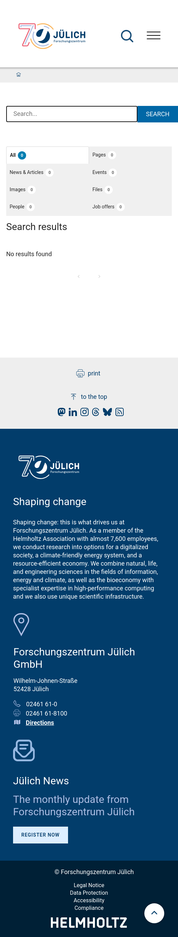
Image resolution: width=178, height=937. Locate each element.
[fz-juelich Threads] (94, 413)
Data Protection (89, 893)
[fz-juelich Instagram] (83, 413)
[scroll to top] (154, 913)
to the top (88, 397)
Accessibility (89, 900)
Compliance (89, 908)
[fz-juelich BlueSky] (105, 413)
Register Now (40, 835)
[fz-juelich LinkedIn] (71, 413)
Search (157, 114)
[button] (47, 155)
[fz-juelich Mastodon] (59, 413)
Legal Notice (89, 885)
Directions (40, 722)
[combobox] (71, 114)
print (88, 373)
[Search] (127, 36)
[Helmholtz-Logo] (89, 925)
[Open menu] (154, 36)
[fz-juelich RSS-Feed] (118, 413)
